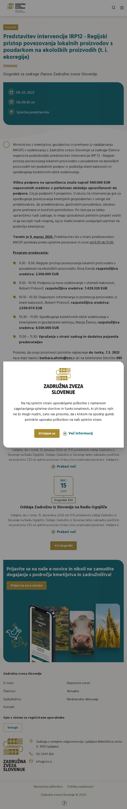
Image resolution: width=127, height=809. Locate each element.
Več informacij (78, 433)
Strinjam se (46, 433)
